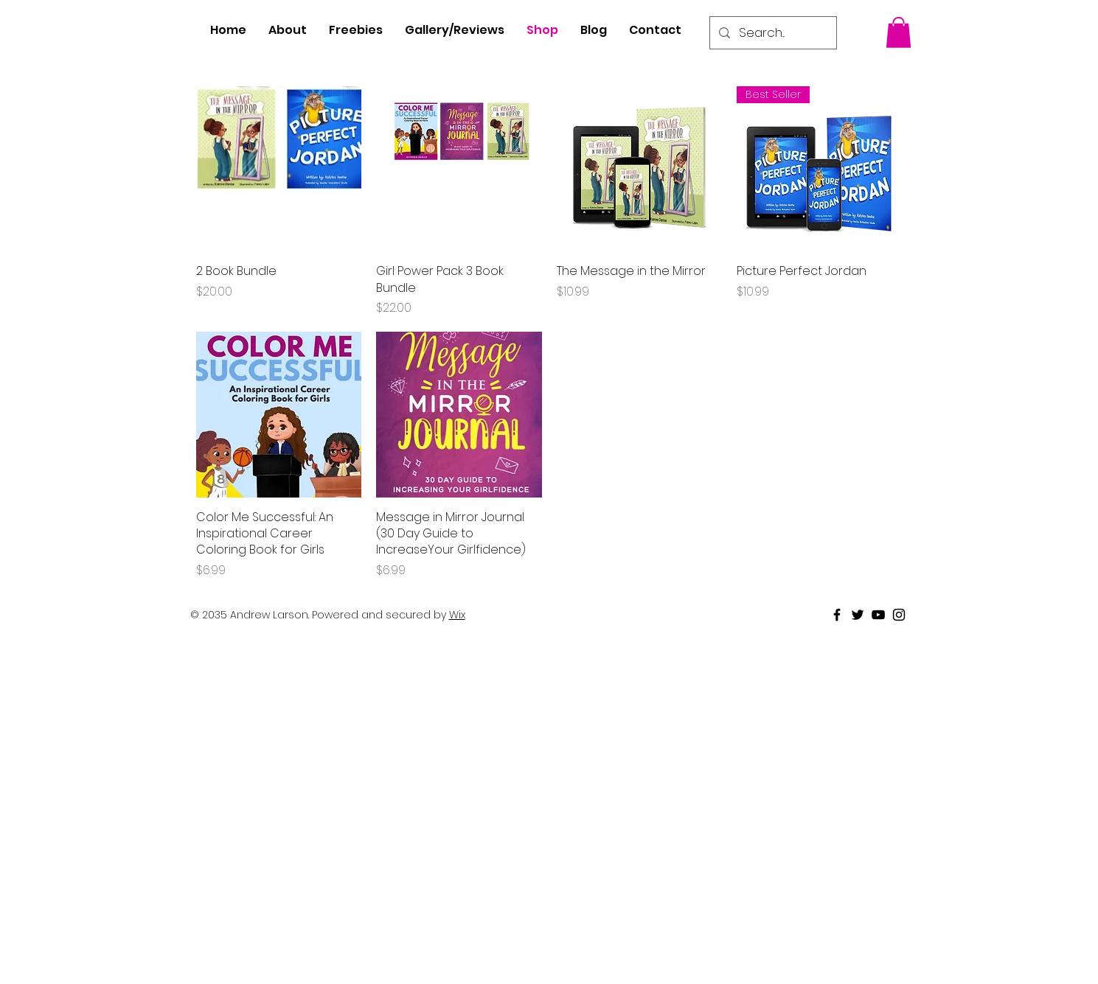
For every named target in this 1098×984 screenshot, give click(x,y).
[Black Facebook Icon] (837, 615)
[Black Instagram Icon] (899, 615)
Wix (457, 614)
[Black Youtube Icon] (878, 615)
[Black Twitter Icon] (857, 615)
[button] (898, 32)
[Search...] (772, 33)
